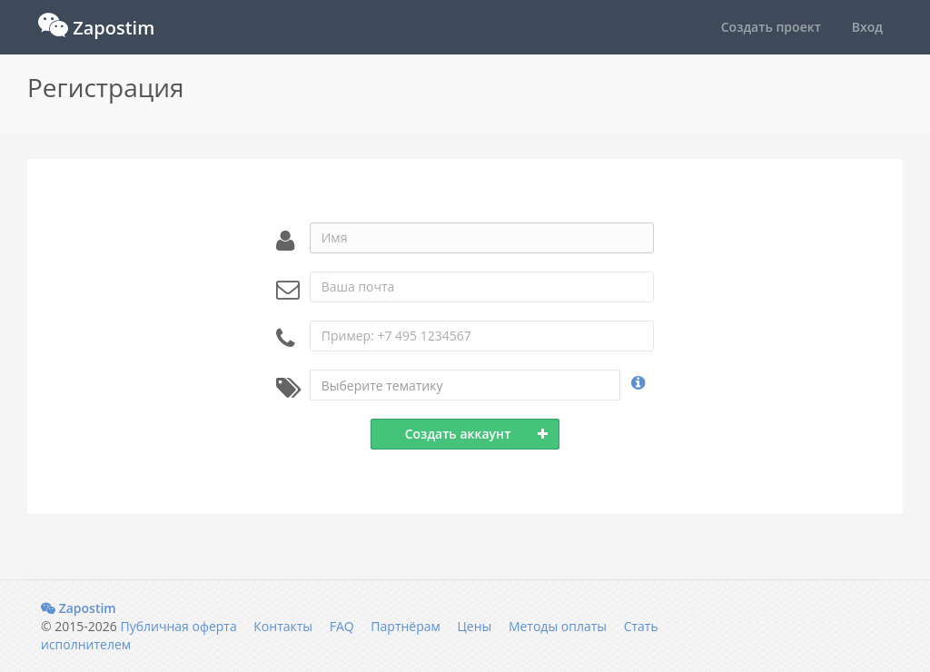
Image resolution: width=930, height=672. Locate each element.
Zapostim (78, 608)
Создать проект (771, 26)
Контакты (282, 626)
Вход (867, 26)
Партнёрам (405, 626)
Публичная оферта (178, 626)
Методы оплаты (558, 626)
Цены (474, 626)
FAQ (342, 626)
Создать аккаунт (477, 433)
